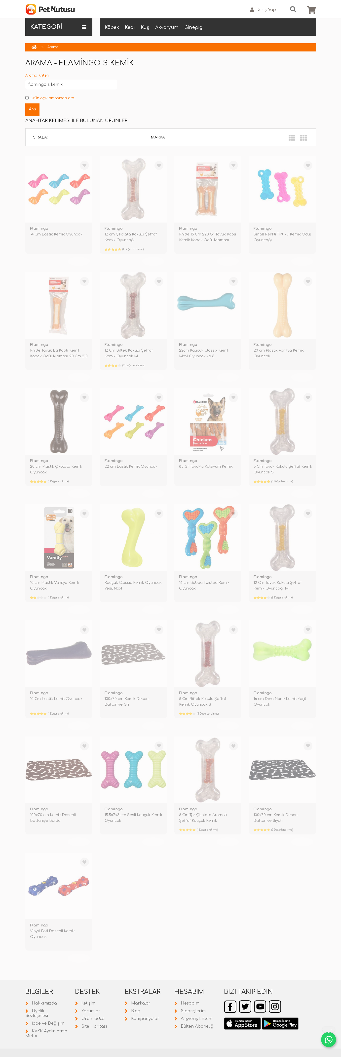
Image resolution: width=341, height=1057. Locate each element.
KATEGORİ (58, 27)
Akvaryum (167, 27)
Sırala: (40, 137)
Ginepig (193, 27)
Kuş (145, 27)
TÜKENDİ (78, 261)
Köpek (112, 27)
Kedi (130, 27)
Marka (158, 137)
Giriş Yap (263, 9)
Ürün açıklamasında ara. (50, 98)
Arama (52, 47)
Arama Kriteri (37, 75)
